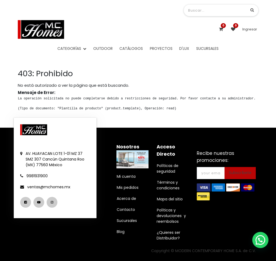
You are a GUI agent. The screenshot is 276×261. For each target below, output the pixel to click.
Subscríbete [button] (240, 172)
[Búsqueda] (252, 10)
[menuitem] (103, 48)
